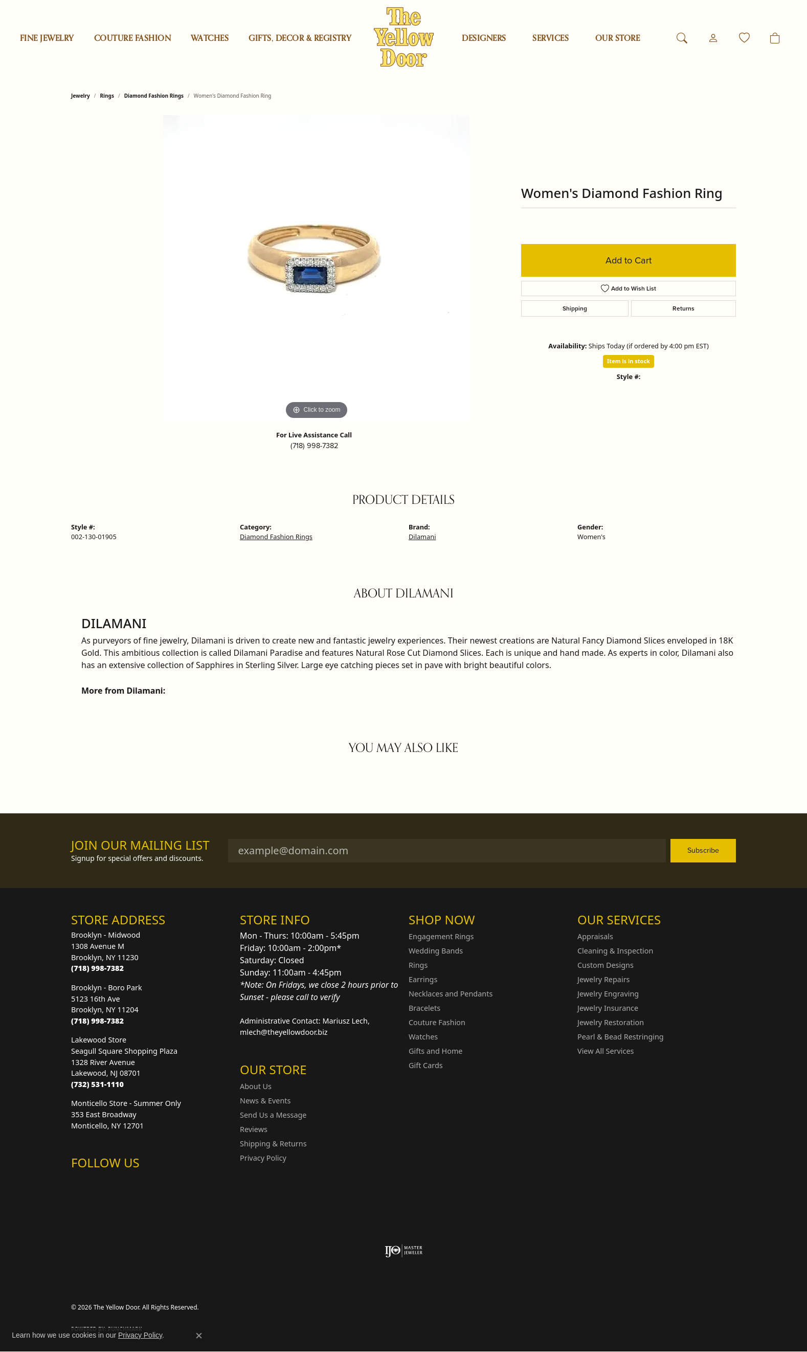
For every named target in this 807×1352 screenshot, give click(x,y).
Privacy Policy (263, 1158)
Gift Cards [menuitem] (426, 1065)
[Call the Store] (97, 968)
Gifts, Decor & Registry (300, 38)
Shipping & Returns (273, 1143)
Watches (210, 38)
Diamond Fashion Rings (154, 95)
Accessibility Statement (695, 1307)
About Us (256, 1086)
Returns (683, 308)
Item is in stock (628, 361)
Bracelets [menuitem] (424, 1008)
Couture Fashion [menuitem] (437, 1022)
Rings (107, 95)
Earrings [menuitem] (423, 979)
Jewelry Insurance (607, 1008)
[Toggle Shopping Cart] (775, 38)
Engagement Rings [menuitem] (441, 936)
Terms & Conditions (619, 1307)
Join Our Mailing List (140, 845)
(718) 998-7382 (314, 445)
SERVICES (550, 38)
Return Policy (507, 1307)
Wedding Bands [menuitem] (436, 951)
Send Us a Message (273, 1115)
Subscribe (703, 850)
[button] (682, 38)
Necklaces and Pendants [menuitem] (450, 994)
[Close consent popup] (199, 1336)
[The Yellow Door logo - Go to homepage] (404, 37)
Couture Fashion (132, 38)
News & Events (265, 1100)
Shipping (575, 308)
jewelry (80, 95)
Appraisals (595, 936)
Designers (484, 38)
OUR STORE (617, 38)
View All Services (605, 1051)
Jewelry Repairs (603, 979)
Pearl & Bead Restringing (620, 1036)
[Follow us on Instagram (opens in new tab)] (81, 1183)
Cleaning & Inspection (615, 951)
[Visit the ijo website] (404, 1251)
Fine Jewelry (47, 38)
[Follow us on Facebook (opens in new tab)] (106, 1183)
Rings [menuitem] (418, 965)
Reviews (253, 1129)
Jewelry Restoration (610, 1022)
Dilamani (422, 536)
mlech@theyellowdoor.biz (284, 1032)
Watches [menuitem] (423, 1036)
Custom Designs (605, 965)
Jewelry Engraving (608, 994)
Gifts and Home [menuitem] (435, 1051)
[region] (316, 268)
